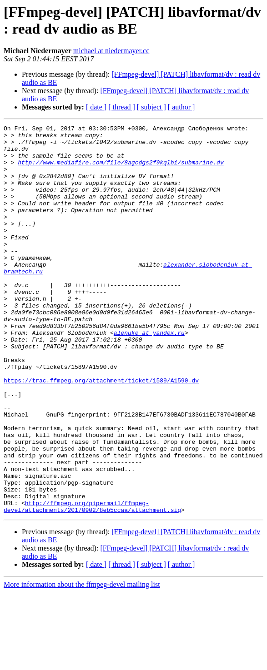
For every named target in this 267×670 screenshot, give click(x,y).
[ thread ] (121, 107)
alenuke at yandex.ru (149, 375)
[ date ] (96, 107)
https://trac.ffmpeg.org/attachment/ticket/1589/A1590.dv (101, 432)
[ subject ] (151, 107)
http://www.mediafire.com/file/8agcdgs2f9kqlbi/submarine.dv (120, 170)
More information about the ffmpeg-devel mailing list (82, 662)
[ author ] (181, 107)
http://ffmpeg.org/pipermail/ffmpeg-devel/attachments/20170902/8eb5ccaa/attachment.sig (92, 583)
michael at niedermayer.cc (111, 51)
